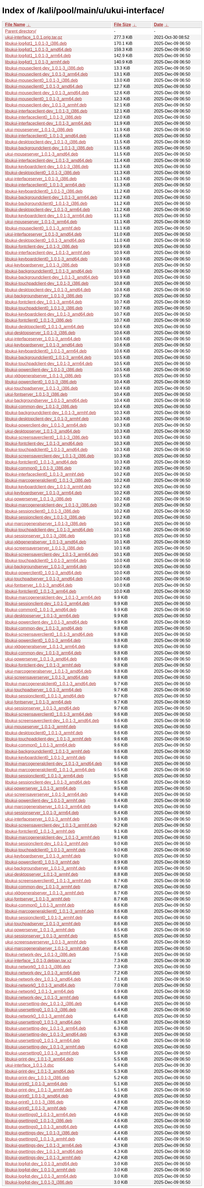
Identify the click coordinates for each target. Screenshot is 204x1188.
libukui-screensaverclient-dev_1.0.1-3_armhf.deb (51, 825)
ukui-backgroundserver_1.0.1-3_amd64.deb (46, 400)
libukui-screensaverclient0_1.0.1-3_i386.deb (46, 437)
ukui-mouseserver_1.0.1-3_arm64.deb (41, 222)
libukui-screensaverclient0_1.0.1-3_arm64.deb (48, 714)
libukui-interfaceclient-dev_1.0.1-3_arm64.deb (48, 123)
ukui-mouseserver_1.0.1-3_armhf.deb (40, 726)
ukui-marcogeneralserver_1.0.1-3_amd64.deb (48, 671)
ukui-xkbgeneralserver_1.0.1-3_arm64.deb (45, 646)
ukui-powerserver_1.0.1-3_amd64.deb (41, 659)
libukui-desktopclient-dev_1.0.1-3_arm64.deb (47, 209)
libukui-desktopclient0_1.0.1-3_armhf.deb (44, 733)
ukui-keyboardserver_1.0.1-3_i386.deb (41, 265)
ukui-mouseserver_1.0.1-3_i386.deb (39, 129)
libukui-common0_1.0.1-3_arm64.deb (40, 745)
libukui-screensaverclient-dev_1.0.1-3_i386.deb (49, 456)
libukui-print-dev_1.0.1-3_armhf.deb (38, 1090)
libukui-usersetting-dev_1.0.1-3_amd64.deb (46, 1034)
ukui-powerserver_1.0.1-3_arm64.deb (40, 788)
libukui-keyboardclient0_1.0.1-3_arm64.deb (46, 351)
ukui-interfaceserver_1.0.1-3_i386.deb (41, 179)
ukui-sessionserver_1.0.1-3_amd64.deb (42, 708)
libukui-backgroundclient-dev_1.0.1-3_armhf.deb (50, 412)
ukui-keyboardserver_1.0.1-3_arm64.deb (43, 493)
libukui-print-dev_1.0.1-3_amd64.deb (39, 1071)
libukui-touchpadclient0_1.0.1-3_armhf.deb (45, 850)
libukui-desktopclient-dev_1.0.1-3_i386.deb (45, 142)
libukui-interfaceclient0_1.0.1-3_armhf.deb (44, 474)
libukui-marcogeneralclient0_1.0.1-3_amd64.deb (50, 683)
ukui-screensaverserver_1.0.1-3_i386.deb (44, 548)
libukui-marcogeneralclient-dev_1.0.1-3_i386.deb (51, 505)
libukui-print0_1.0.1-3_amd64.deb (36, 1096)
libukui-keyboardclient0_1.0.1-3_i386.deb (44, 191)
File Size (122, 24)
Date (158, 24)
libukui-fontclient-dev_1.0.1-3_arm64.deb (43, 302)
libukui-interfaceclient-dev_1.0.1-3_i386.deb (46, 111)
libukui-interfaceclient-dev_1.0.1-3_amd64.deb (48, 160)
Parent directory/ (20, 31)
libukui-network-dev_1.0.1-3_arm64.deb (42, 973)
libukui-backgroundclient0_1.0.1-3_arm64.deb (48, 357)
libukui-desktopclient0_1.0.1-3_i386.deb (42, 172)
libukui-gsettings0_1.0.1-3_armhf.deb (40, 1139)
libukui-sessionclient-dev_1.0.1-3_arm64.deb (47, 603)
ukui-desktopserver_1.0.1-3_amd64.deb (42, 431)
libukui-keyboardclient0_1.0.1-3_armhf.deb (45, 757)
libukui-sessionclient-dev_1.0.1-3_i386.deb (45, 517)
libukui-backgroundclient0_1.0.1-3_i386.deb (46, 203)
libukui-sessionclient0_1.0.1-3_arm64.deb (44, 776)
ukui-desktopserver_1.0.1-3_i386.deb (40, 333)
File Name (15, 24)
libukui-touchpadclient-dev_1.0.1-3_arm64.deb (48, 363)
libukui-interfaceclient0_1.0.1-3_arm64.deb (45, 185)
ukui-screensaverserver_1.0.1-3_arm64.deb (46, 794)
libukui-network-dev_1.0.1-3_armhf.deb (42, 997)
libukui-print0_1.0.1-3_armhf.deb (35, 1108)
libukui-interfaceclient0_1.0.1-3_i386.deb (43, 117)
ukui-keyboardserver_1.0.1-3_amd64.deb (44, 345)
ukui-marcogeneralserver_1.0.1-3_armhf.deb (47, 948)
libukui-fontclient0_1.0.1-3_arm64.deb (40, 591)
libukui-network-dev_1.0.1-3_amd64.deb (43, 979)
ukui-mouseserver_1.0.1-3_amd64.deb (41, 154)
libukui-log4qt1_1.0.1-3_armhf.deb (37, 62)
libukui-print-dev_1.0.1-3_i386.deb (37, 1077)
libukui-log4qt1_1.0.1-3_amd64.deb (38, 49)
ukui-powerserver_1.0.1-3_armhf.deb (40, 930)
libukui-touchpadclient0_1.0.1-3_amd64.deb (46, 449)
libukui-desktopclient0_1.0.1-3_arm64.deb (44, 326)
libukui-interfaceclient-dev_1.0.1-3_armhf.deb (47, 252)
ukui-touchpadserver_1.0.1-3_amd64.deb (44, 579)
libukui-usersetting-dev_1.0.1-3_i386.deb (43, 1003)
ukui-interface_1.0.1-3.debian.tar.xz (38, 960)
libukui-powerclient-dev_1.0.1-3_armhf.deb (45, 800)
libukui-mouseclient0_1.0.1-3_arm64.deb (43, 99)
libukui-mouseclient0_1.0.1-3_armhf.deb (43, 228)
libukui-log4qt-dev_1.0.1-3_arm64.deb (41, 1176)
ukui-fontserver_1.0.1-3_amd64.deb (39, 585)
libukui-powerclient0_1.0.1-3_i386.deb (41, 382)
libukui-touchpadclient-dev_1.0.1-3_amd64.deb (49, 529)
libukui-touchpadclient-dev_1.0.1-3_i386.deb (46, 283)
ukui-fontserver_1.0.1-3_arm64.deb (38, 702)
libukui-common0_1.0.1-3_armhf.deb (39, 905)
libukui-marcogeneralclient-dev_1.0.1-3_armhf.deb (52, 837)
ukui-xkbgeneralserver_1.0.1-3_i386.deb (43, 376)
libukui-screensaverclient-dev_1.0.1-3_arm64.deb (51, 554)
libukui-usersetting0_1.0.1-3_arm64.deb (42, 1040)
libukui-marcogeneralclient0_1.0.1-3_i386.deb (48, 480)
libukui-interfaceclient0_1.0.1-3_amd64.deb (45, 136)
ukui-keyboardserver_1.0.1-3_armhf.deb (43, 856)
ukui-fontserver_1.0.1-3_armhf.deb (37, 899)
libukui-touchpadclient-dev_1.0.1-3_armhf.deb (48, 739)
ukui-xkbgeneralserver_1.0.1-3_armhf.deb (44, 893)
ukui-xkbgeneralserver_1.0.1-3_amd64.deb (45, 542)
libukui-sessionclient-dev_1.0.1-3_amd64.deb (47, 782)
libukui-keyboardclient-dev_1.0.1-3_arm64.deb (48, 215)
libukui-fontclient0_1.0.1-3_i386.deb (38, 320)
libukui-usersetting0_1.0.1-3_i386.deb (40, 1009)
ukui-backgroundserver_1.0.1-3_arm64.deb (46, 566)
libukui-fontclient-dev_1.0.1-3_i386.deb (41, 246)
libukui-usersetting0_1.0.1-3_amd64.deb (43, 1022)
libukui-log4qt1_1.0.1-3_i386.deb (36, 43)
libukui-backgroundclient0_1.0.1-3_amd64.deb (48, 271)
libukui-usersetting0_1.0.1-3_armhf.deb (42, 1053)
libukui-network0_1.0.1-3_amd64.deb (40, 985)
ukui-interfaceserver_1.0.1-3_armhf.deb (42, 819)
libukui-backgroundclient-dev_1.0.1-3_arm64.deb (51, 197)
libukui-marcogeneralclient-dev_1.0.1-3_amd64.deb (53, 763)
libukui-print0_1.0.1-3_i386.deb (34, 1102)
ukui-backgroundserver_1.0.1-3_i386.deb (44, 296)
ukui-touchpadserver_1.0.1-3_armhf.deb (43, 923)
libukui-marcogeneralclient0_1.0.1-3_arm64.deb (50, 769)
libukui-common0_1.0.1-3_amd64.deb (40, 609)
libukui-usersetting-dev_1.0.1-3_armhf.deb (45, 1047)
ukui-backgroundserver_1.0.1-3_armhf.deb (45, 868)
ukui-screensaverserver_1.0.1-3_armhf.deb (45, 942)
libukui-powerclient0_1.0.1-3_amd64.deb (43, 573)
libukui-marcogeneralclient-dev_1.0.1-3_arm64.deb (53, 597)
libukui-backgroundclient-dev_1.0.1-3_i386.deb (49, 148)
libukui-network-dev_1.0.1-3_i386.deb (40, 954)
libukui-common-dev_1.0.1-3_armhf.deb (42, 887)
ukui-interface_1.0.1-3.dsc (29, 1065)
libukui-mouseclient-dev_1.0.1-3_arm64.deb (46, 74)
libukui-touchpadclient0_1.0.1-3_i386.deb (44, 308)
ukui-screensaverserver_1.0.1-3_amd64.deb (46, 677)
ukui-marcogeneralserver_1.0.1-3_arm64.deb (47, 806)
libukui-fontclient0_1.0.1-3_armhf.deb (40, 831)
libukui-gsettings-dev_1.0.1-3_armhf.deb (43, 1157)
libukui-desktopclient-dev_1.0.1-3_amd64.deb (48, 290)
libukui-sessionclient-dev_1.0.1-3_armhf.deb (46, 843)
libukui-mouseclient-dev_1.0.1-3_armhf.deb (46, 105)
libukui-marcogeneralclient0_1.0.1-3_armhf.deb (49, 911)
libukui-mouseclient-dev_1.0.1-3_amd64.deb (47, 93)
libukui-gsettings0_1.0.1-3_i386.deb (38, 1120)
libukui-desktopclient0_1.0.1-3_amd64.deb (45, 240)
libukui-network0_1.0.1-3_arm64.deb (39, 991)
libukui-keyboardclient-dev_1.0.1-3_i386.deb (46, 166)
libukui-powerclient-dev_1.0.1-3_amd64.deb (46, 622)
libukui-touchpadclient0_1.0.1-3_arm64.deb (46, 560)
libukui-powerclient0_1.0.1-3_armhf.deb (42, 862)
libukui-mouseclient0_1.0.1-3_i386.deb (41, 80)
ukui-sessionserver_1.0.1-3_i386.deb (40, 536)
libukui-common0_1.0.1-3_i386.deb (38, 468)
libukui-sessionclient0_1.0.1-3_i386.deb (42, 511)
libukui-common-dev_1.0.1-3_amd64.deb (43, 628)
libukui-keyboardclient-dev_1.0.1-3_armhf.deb (48, 486)
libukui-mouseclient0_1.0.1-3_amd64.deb (44, 86)
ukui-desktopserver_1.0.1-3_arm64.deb (42, 616)
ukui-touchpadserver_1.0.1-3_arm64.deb (43, 690)
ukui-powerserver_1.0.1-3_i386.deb (38, 499)
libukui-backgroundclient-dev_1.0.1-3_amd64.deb (51, 277)
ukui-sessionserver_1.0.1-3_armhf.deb (41, 936)
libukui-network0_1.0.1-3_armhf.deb (39, 1016)
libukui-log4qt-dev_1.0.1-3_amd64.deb (41, 1163)
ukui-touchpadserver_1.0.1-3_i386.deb (41, 388)
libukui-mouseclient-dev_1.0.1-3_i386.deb (44, 68)
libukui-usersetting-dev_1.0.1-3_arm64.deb (45, 1028)
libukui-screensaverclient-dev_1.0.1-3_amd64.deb (52, 720)
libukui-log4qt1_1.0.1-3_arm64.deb (38, 55)
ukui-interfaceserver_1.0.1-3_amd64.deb (43, 234)
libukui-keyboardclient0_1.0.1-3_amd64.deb (46, 259)
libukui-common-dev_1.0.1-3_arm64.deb (43, 653)
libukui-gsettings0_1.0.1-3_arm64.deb (40, 1114)
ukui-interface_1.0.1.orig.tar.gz (33, 37)
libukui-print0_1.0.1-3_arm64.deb (36, 1084)
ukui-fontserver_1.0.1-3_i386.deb (36, 394)
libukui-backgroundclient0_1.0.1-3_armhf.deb (47, 751)
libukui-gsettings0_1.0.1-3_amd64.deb (41, 1127)
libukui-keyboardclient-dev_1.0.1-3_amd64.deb (49, 314)
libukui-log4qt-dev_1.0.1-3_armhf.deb (40, 1170)
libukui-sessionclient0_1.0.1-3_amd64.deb (44, 696)
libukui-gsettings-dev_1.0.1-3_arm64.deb (43, 1145)
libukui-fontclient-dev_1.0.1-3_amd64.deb (44, 443)
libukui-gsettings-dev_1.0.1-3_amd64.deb (44, 1151)
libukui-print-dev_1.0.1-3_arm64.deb (39, 1059)
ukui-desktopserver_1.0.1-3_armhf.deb (41, 874)
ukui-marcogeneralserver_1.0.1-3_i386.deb (45, 523)
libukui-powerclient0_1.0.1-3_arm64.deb (43, 640)
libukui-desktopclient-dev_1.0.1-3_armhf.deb (47, 419)
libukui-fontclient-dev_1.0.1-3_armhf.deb (43, 665)
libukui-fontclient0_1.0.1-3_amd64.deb (41, 462)
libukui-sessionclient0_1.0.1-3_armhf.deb (43, 917)
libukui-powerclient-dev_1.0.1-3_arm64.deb (46, 425)
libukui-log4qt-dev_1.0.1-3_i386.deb (39, 1182)
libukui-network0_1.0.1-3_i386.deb (37, 966)
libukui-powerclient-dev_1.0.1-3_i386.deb (44, 369)
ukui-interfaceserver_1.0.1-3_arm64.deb (43, 339)
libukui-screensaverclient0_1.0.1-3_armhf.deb (48, 880)
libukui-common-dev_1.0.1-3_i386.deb (41, 406)
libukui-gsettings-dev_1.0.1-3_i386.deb (41, 1133)
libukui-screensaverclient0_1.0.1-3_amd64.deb (49, 634)
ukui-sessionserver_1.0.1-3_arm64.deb (42, 812)
